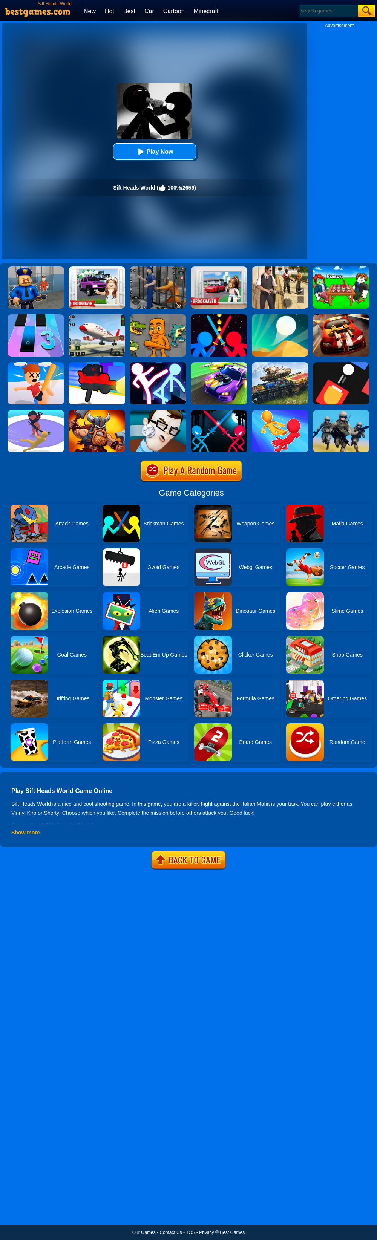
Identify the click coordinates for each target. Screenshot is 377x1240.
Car (149, 11)
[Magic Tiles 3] (36, 317)
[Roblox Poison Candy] (341, 269)
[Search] (328, 11)
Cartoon (174, 11)
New (90, 11)
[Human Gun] (97, 364)
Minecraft (206, 11)
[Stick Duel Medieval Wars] (219, 412)
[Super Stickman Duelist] (219, 317)
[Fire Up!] (341, 364)
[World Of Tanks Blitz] (280, 364)
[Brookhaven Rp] (219, 269)
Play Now (154, 151)
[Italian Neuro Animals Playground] (158, 317)
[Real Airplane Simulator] (97, 317)
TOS (190, 1232)
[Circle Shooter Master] (36, 412)
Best (129, 11)
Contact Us (170, 1232)
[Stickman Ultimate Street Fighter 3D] (158, 364)
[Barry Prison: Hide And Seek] (36, 269)
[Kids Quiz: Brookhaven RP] (97, 269)
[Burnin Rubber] (341, 317)
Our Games (144, 1232)
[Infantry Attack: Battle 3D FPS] (341, 412)
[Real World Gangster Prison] (158, 269)
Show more (25, 833)
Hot (109, 11)
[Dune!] (280, 317)
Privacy (206, 1232)
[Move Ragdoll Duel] (280, 412)
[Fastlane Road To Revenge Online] (219, 364)
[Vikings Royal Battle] (97, 412)
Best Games (232, 1232)
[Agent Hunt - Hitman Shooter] (280, 269)
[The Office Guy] (158, 412)
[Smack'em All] (36, 364)
